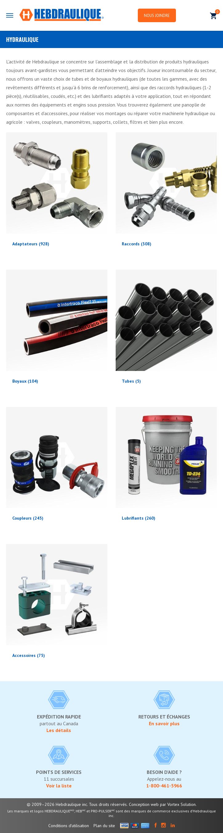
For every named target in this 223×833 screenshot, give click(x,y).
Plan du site (104, 825)
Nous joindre (157, 15)
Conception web (144, 804)
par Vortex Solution (178, 804)
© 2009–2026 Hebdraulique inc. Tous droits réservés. (77, 804)
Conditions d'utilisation (68, 825)
